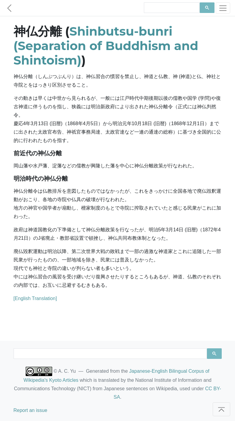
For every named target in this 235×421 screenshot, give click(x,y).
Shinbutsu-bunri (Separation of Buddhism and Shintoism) (106, 46)
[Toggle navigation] (223, 8)
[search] (171, 8)
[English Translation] (35, 298)
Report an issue (30, 410)
